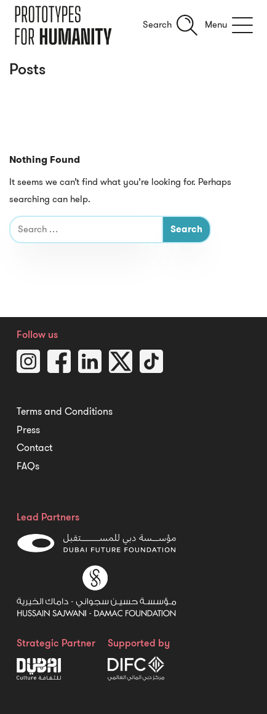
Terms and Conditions (65, 411)
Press (28, 430)
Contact (34, 448)
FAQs (28, 466)
